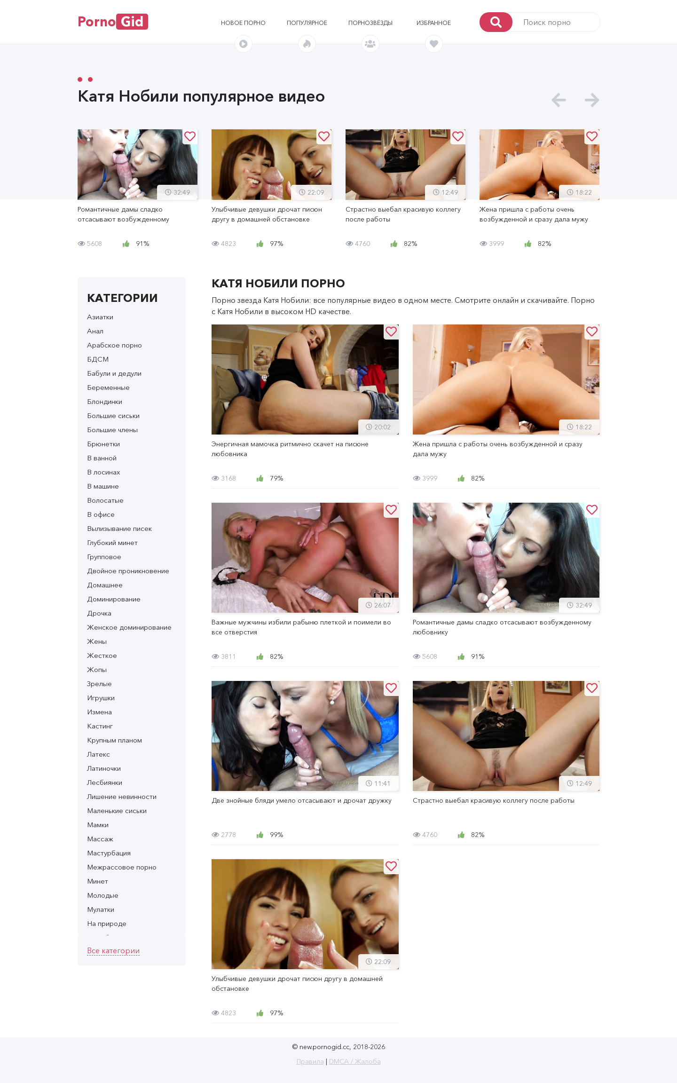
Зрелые (99, 683)
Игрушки (101, 697)
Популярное (307, 22)
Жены (97, 641)
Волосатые (105, 500)
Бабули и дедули (114, 373)
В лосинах (103, 471)
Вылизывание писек (119, 528)
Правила (310, 1061)
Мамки (98, 824)
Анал (95, 330)
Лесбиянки (104, 782)
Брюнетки (103, 443)
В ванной (102, 457)
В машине (103, 486)
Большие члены (112, 429)
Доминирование (114, 598)
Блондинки (104, 401)
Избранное (434, 22)
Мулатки (100, 909)
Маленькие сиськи (117, 810)
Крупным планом (114, 739)
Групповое (104, 556)
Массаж (100, 838)
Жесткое (102, 655)
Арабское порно (114, 344)
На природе (106, 923)
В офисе (101, 514)
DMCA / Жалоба (355, 1061)
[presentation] (558, 100)
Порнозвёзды (370, 22)
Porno (113, 22)
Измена (99, 711)
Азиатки (100, 316)
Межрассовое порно (122, 866)
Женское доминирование (129, 627)
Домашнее (105, 584)
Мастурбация (109, 852)
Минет (97, 881)
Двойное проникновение (128, 570)
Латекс (98, 754)
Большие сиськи (113, 415)
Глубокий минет (112, 542)
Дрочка (99, 613)
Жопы (97, 669)
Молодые (102, 895)
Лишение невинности (122, 796)
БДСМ (98, 359)
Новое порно (243, 22)
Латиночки (104, 768)
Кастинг (100, 725)
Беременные (108, 387)
